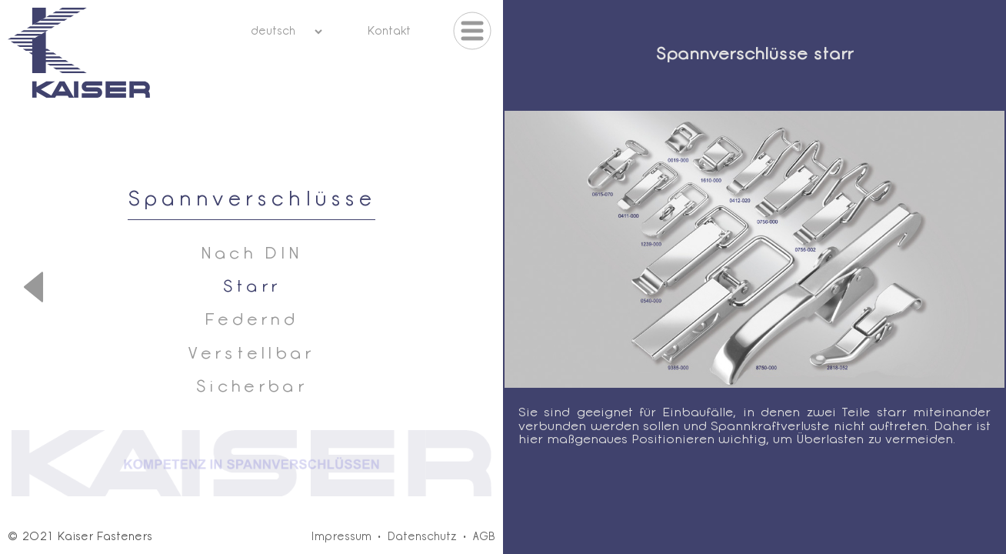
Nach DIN (252, 254)
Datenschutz (422, 537)
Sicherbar (251, 387)
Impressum (341, 537)
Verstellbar (251, 354)
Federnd (251, 320)
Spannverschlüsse (252, 200)
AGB (484, 537)
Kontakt (389, 32)
